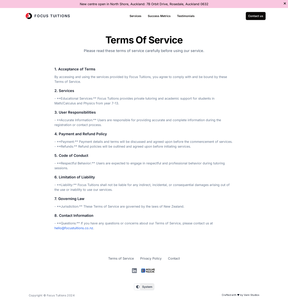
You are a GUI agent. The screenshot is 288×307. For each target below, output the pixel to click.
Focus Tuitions (48, 16)
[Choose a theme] (147, 287)
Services (135, 16)
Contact (174, 258)
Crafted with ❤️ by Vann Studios (240, 294)
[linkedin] (134, 270)
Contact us (255, 16)
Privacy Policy (151, 258)
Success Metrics (159, 16)
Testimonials (186, 16)
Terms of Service (121, 258)
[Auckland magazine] (148, 270)
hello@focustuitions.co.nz (73, 228)
